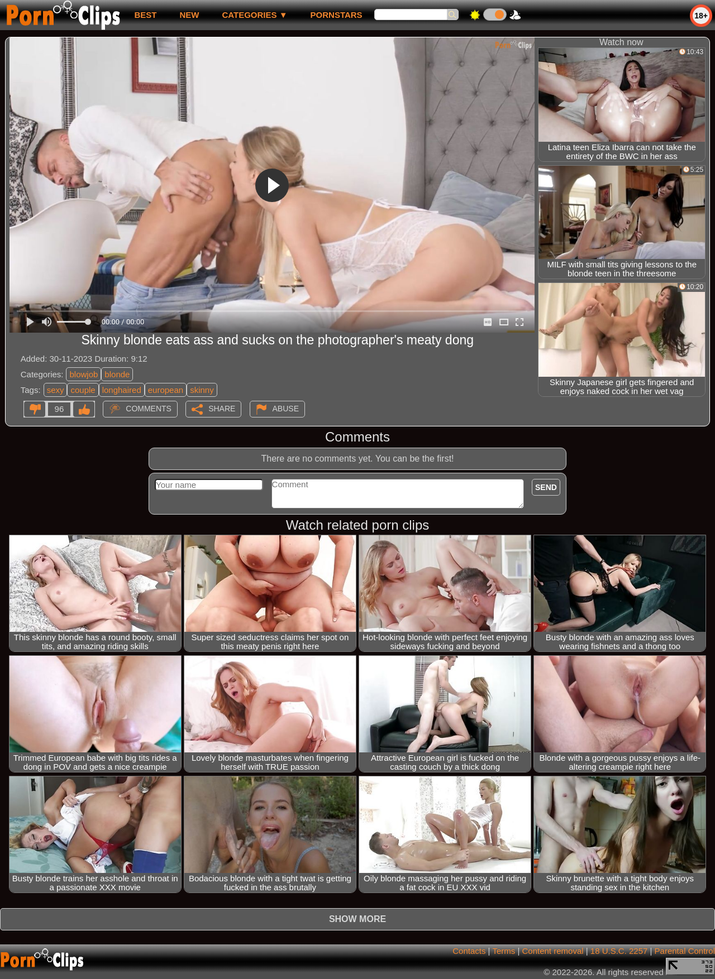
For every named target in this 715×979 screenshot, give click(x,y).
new (189, 15)
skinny (202, 390)
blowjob (83, 374)
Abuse (286, 408)
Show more (357, 919)
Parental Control (685, 951)
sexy (55, 390)
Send (546, 487)
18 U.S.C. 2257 (619, 951)
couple (82, 390)
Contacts (468, 951)
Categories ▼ (254, 15)
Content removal (553, 951)
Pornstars (337, 15)
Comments (148, 408)
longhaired (121, 390)
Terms (503, 951)
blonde (117, 374)
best (145, 15)
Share (221, 408)
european (165, 390)
